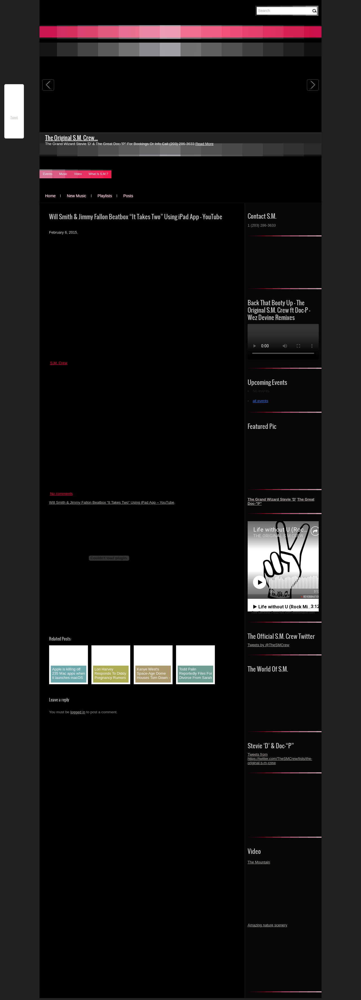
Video (78, 174)
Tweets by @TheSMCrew (268, 645)
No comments (61, 494)
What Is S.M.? (98, 174)
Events (47, 174)
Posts (128, 196)
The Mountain (259, 862)
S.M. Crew (58, 363)
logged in (77, 712)
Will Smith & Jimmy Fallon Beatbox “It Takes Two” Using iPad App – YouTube (111, 502)
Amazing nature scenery (267, 925)
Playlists (105, 196)
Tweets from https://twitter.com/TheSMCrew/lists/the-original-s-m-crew (280, 758)
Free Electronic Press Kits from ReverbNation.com (283, 612)
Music (63, 174)
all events (260, 401)
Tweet (14, 117)
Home (50, 196)
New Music (76, 196)
